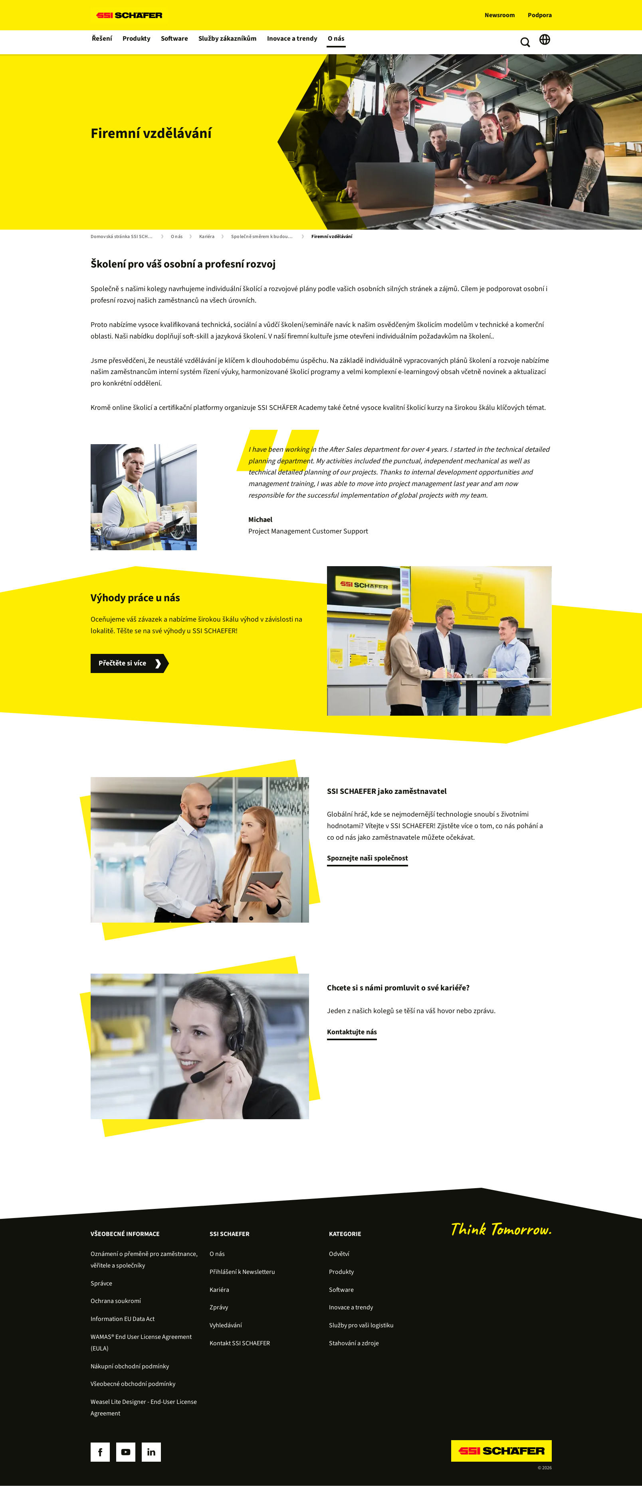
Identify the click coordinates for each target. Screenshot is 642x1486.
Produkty (137, 42)
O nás (333, 42)
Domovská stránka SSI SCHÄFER (124, 237)
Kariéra (206, 237)
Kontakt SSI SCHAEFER (240, 1343)
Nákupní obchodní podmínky (130, 1366)
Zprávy (219, 1307)
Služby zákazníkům (227, 42)
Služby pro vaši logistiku (361, 1325)
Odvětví (339, 1254)
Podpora (540, 15)
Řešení (102, 42)
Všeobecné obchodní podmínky (133, 1384)
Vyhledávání (226, 1325)
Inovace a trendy (290, 42)
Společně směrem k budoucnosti (264, 237)
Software (175, 42)
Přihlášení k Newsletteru (242, 1272)
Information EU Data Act (123, 1319)
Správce (101, 1283)
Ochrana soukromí (116, 1301)
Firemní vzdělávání (331, 237)
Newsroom (500, 15)
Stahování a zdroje (354, 1343)
